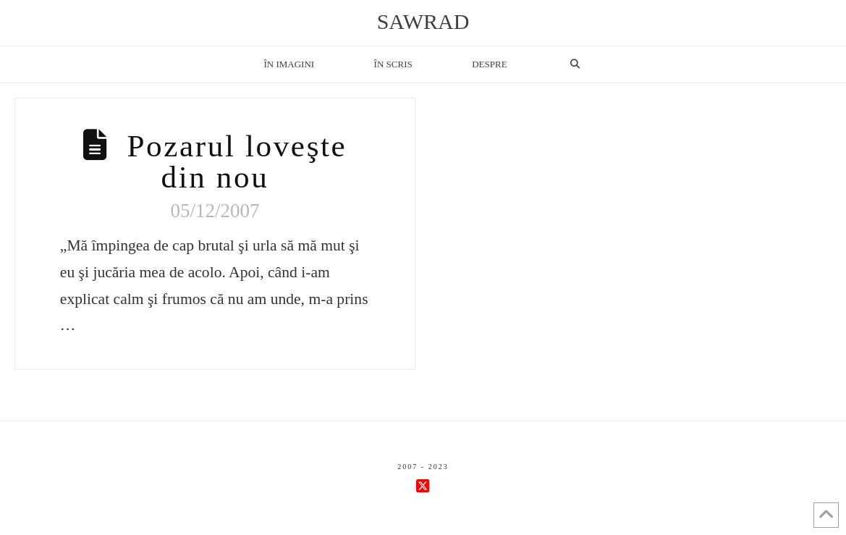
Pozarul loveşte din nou (237, 161)
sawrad (423, 22)
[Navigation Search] (574, 64)
